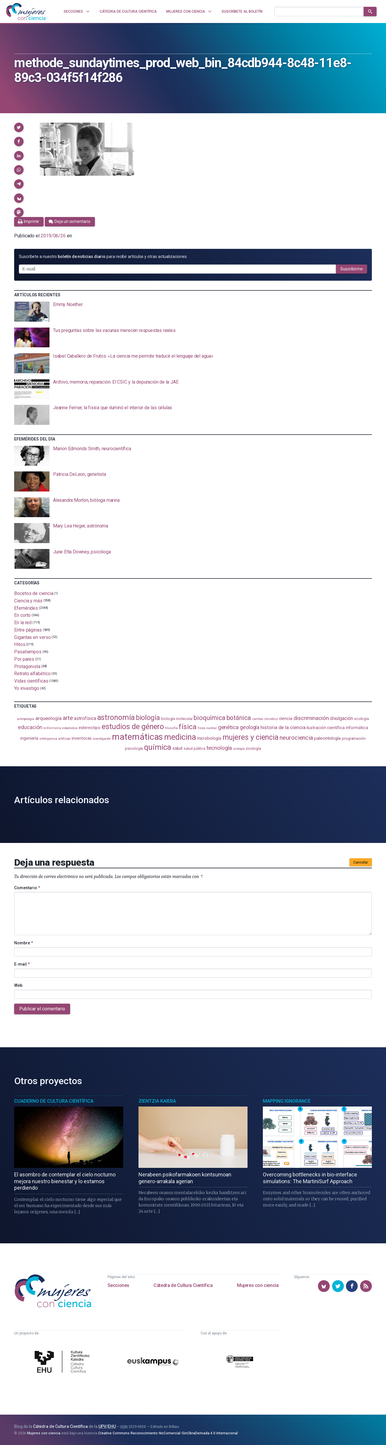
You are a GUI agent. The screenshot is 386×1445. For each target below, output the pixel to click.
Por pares (24, 659)
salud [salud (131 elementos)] (177, 748)
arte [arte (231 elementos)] (68, 717)
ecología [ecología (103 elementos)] (361, 718)
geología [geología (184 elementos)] (249, 727)
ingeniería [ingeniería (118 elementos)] (29, 738)
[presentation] (193, 312)
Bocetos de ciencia (33, 593)
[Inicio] (26, 11)
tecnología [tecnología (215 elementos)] (219, 747)
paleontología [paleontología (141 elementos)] (327, 738)
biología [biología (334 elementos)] (148, 718)
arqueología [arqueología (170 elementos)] (48, 718)
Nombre (23, 943)
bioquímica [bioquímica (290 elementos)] (209, 717)
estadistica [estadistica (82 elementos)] (69, 728)
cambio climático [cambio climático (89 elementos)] (265, 719)
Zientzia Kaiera (157, 1101)
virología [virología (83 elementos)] (239, 749)
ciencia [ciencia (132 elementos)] (285, 718)
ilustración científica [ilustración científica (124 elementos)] (325, 727)
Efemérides (26, 608)
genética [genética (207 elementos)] (228, 727)
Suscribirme (351, 269)
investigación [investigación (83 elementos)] (102, 739)
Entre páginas (28, 630)
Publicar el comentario (42, 1009)
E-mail (22, 964)
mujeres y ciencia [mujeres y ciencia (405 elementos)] (250, 737)
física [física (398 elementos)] (188, 726)
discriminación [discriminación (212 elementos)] (311, 718)
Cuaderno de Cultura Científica (53, 1101)
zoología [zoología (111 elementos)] (253, 748)
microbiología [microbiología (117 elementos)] (209, 738)
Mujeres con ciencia (257, 1285)
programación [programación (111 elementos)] (354, 738)
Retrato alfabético (32, 673)
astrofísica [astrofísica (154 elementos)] (85, 718)
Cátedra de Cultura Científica (183, 1285)
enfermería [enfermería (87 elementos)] (52, 728)
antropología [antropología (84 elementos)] (25, 719)
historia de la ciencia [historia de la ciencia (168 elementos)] (282, 727)
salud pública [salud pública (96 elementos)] (194, 749)
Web (18, 985)
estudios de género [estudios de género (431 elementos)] (133, 726)
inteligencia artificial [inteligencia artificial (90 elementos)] (54, 739)
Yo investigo (26, 688)
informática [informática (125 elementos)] (357, 727)
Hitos (19, 644)
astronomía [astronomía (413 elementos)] (116, 717)
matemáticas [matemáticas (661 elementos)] (137, 737)
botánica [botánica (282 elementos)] (239, 717)
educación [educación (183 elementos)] (30, 727)
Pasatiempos (28, 652)
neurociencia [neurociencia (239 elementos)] (296, 737)
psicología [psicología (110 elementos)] (134, 748)
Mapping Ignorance (287, 1101)
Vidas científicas (31, 681)
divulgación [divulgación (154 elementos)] (341, 718)
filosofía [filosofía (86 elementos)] (171, 728)
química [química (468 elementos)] (157, 747)
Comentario (27, 887)
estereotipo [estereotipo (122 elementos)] (89, 727)
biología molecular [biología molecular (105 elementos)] (177, 718)
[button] (19, 127)
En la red (23, 622)
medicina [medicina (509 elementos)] (180, 737)
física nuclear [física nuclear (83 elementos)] (207, 728)
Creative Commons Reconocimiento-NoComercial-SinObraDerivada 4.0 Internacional (168, 1433)
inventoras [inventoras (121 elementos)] (81, 738)
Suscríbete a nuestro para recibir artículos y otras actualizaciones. (103, 256)
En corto (22, 615)
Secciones (118, 1285)
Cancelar (360, 862)
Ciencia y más (28, 601)
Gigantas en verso (32, 637)
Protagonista (27, 666)
